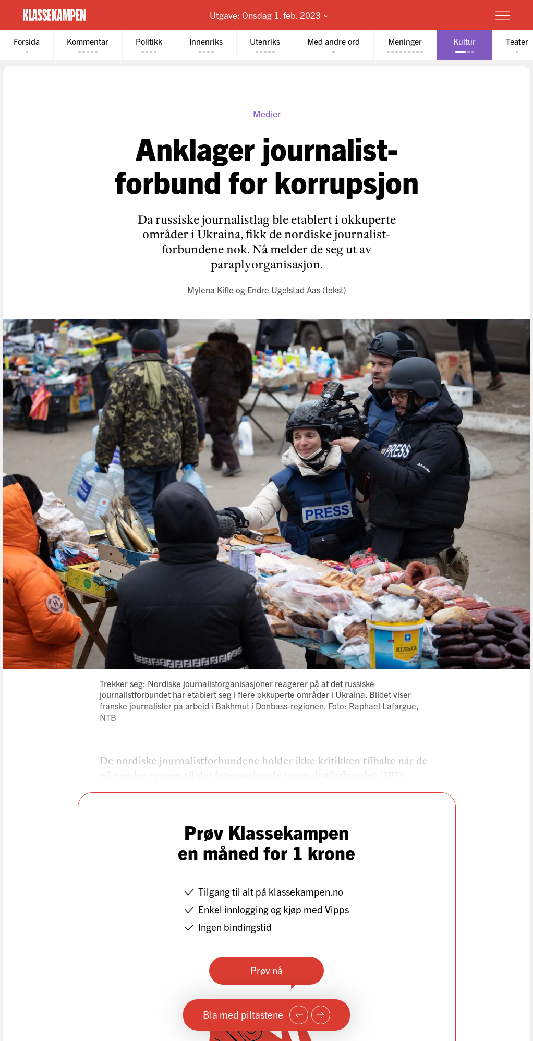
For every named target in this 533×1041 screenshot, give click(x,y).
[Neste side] (320, 1015)
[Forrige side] (298, 1015)
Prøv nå (266, 970)
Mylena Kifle (210, 289)
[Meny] (502, 15)
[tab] (26, 45)
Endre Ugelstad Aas (283, 289)
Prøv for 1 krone (441, 14)
